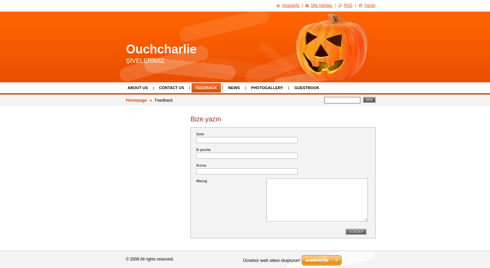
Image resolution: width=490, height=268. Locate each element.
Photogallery (267, 88)
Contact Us (171, 88)
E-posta (203, 150)
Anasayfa (290, 5)
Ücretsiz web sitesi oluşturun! (271, 260)
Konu (201, 165)
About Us (138, 88)
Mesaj (201, 181)
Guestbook (306, 88)
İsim (200, 134)
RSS (348, 5)
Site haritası (321, 5)
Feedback (206, 88)
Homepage (136, 100)
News (234, 88)
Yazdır (370, 5)
